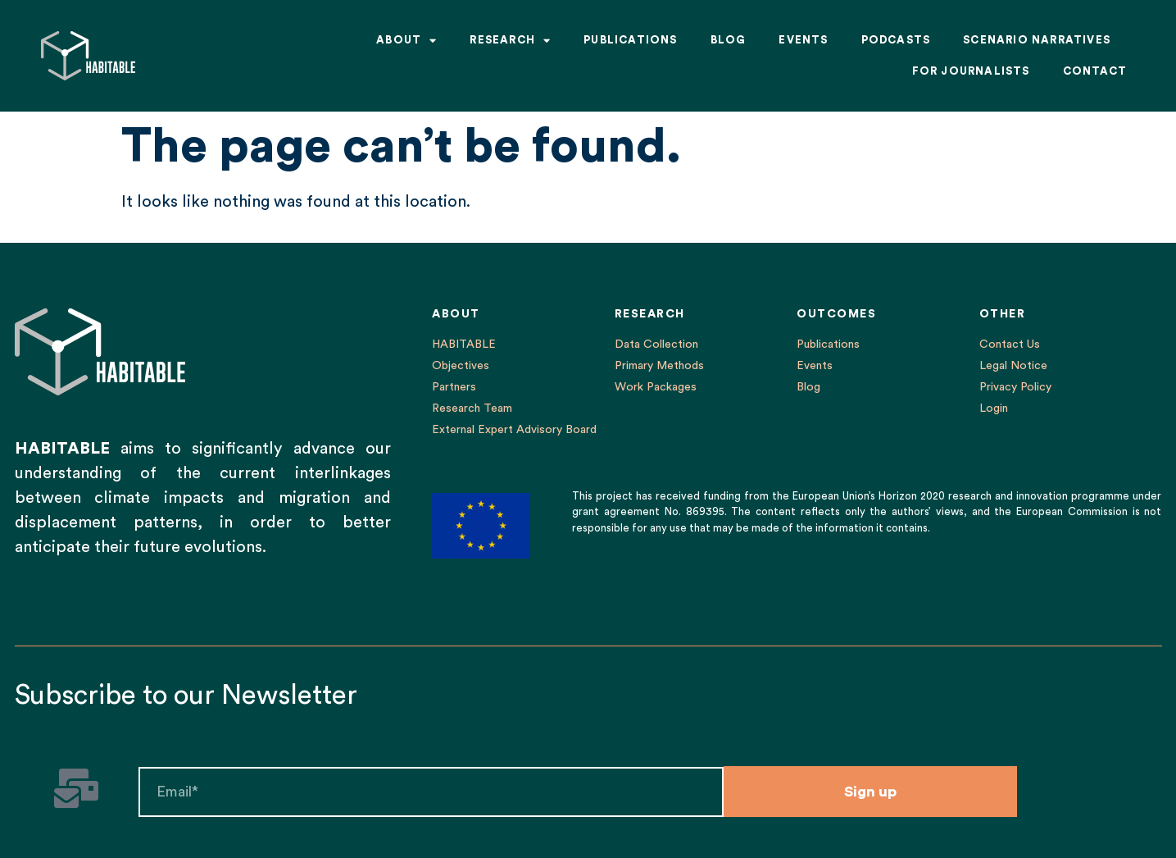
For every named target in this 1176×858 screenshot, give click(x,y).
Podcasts (896, 39)
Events (803, 39)
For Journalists (971, 71)
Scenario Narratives (1036, 39)
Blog (729, 39)
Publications (630, 39)
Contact (1095, 71)
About (406, 40)
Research (510, 40)
